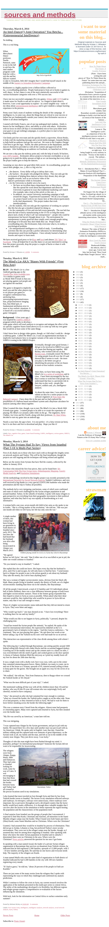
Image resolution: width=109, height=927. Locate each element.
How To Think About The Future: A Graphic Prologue (97, 68)
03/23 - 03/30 (83, 363)
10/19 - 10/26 (83, 308)
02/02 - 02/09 (83, 392)
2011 (78, 408)
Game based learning (33, 433)
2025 (78, 275)
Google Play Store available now (16, 274)
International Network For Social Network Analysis (24, 480)
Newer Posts (8, 915)
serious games (58, 433)
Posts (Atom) (19, 921)
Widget (50, 99)
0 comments (35, 252)
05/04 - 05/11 (83, 349)
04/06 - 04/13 (83, 360)
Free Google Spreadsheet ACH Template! (99, 103)
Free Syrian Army (14, 908)
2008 (78, 416)
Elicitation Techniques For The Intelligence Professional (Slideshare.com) (94, 87)
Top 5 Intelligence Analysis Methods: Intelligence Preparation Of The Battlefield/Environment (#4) (93, 162)
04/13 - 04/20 (83, 357)
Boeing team (40, 354)
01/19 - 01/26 (83, 397)
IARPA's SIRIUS (23, 320)
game (23, 433)
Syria (11, 909)
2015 (78, 299)
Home (36, 915)
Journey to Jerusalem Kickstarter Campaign (32, 83)
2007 (78, 419)
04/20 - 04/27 (83, 354)
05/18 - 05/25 (83, 343)
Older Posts (65, 915)
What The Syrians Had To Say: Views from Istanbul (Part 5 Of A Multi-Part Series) (34, 446)
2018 (78, 291)
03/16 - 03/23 (83, 365)
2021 (78, 283)
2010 (78, 411)
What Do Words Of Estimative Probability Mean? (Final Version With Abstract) (93, 224)
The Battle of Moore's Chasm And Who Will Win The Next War (97, 143)
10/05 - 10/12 (83, 310)
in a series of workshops (54, 374)
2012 (78, 405)
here (35, 240)
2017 (78, 294)
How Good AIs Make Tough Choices (97, 241)
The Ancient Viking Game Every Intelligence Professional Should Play (98, 184)
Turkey (15, 909)
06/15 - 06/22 (83, 332)
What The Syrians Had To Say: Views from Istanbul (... (90, 382)
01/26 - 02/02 (83, 394)
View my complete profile (96, 440)
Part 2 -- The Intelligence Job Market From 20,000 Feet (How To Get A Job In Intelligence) (93, 205)
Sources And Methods (40, 15)
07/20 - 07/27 (83, 324)
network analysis (48, 908)
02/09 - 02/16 (83, 389)
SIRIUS (67, 433)
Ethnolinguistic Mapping (48, 471)
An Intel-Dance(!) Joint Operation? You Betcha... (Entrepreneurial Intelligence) (33, 33)
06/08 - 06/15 (83, 335)
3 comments (36, 430)
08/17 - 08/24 (83, 319)
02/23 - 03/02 (83, 386)
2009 (78, 414)
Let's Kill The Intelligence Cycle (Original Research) (98, 124)
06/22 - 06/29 (83, 330)
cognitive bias (16, 433)
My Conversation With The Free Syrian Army (31, 470)
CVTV (59, 99)
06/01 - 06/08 (83, 338)
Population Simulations (29, 473)
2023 (78, 280)
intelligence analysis (35, 908)
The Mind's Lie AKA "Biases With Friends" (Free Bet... (91, 377)
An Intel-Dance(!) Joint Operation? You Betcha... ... (91, 372)
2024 (78, 277)
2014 (78, 302)
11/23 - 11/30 (83, 305)
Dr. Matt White (59, 415)
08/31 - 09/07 (83, 316)
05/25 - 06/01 (83, 341)
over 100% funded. (11, 156)
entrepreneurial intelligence (27, 106)
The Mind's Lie (8, 435)
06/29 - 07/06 (83, 327)
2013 (78, 403)
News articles (18, 839)
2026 (78, 272)
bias (9, 433)
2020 (78, 286)
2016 (78, 297)
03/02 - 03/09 (83, 368)
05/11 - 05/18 (83, 346)
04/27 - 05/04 (83, 352)
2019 (78, 288)
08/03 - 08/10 (83, 321)
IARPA (42, 433)
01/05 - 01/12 (83, 400)
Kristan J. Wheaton (94, 432)
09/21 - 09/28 (83, 313)
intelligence (50, 433)
